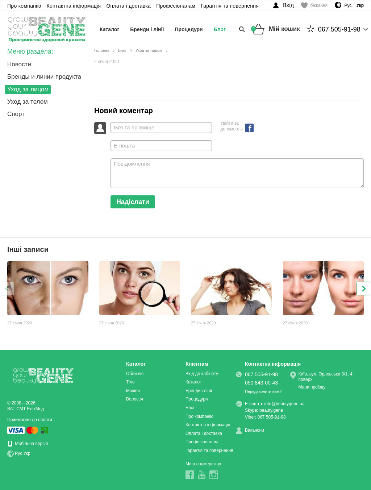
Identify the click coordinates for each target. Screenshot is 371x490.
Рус (347, 5)
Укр (27, 453)
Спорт (16, 114)
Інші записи (28, 249)
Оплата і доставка (128, 6)
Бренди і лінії (147, 29)
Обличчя (134, 373)
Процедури (189, 29)
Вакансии (254, 430)
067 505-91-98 (333, 29)
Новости (19, 64)
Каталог (109, 29)
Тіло (130, 382)
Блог (220, 29)
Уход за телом (27, 101)
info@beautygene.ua (284, 403)
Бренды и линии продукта (44, 76)
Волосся (134, 399)
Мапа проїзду (312, 387)
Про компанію (24, 6)
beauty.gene (271, 410)
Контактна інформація (74, 6)
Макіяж (133, 390)
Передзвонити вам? (263, 391)
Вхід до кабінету (202, 373)
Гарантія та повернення (230, 6)
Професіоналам (175, 6)
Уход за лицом (28, 89)
